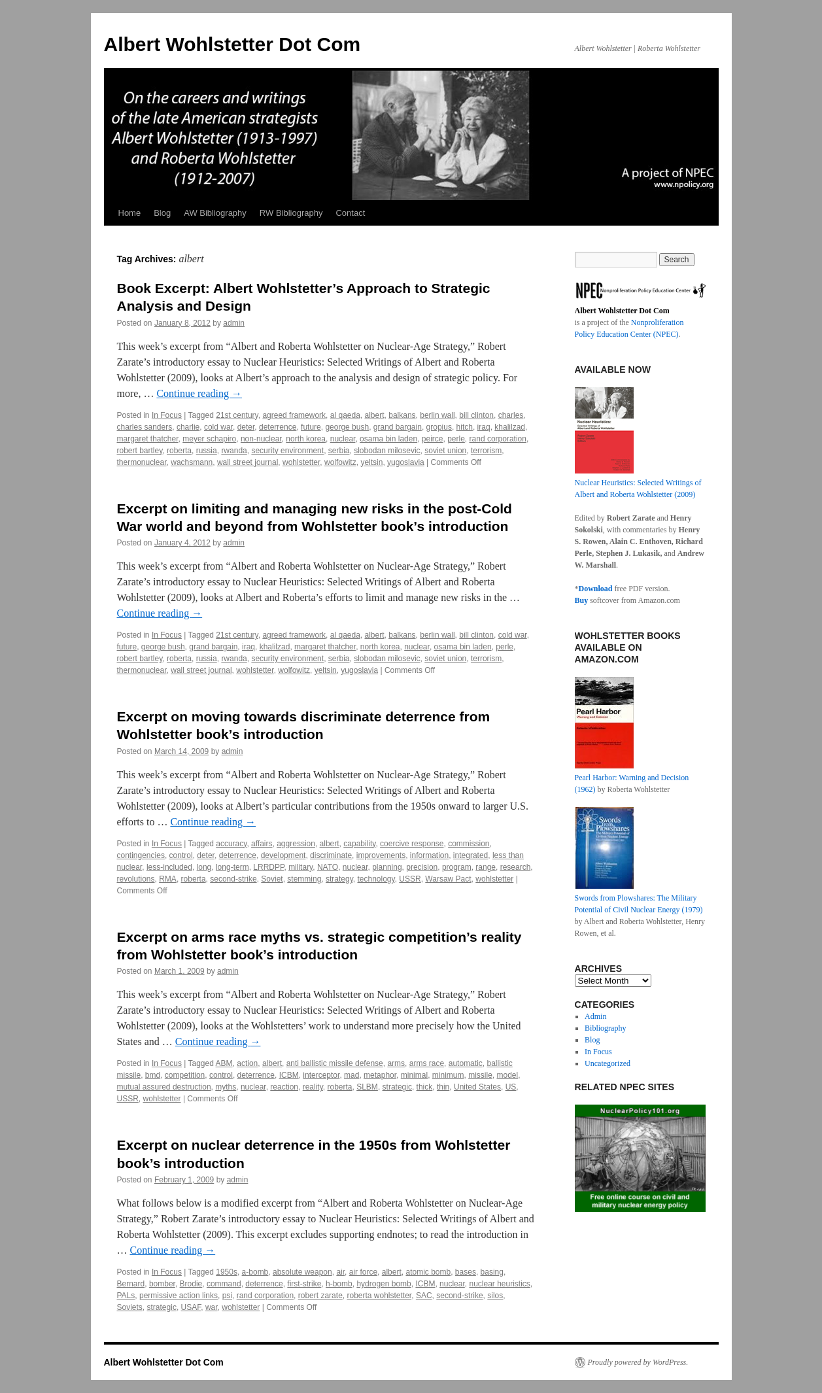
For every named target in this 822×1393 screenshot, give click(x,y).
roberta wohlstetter (379, 1295)
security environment (287, 450)
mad (351, 1075)
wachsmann (192, 462)
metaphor (380, 1075)
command (224, 1283)
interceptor (321, 1075)
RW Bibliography (291, 213)
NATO (327, 867)
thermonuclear (142, 462)
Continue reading (199, 393)
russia (206, 450)
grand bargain (397, 427)
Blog (162, 213)
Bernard (131, 1283)
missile (480, 1075)
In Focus (167, 415)
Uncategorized (607, 1063)
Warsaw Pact (448, 879)
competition (185, 1075)
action (247, 1063)
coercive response (411, 843)
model (507, 1075)
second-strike (233, 879)
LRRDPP (268, 867)
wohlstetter (301, 462)
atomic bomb (428, 1272)
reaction (284, 1087)
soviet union (445, 450)
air (340, 1272)
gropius (439, 427)
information (429, 855)
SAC (424, 1295)
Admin (595, 1016)
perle (456, 438)
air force (363, 1272)
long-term (232, 867)
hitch (464, 427)
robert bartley (140, 450)
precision (421, 867)
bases (465, 1272)
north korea (306, 438)
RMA (168, 879)
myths (225, 1087)
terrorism (486, 450)
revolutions (136, 879)
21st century (237, 415)
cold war (218, 427)
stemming (304, 879)
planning (387, 867)
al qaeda (345, 415)
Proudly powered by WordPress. (638, 1362)
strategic (397, 1087)
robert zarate (320, 1295)
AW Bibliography (215, 213)
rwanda (234, 450)
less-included (169, 867)
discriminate (331, 855)
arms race (426, 1063)
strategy (339, 879)
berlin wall (437, 415)
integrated (470, 855)
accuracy (231, 843)
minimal (414, 1075)
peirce (432, 438)
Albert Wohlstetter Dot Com (232, 44)
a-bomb (255, 1272)
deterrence (277, 427)
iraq (483, 427)
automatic (466, 1063)
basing (492, 1272)
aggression (296, 843)
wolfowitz (340, 462)
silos (495, 1295)
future (311, 427)
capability (359, 843)
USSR (409, 879)
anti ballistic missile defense (334, 1063)
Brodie (191, 1283)
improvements (380, 855)
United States (477, 1087)
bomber (162, 1283)
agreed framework (294, 415)
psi (227, 1295)
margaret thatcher (148, 438)
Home (129, 213)
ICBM (289, 1075)
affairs (261, 843)
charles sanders (145, 427)
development (283, 855)
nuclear (343, 438)
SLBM (367, 1087)
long (204, 867)
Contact (350, 213)
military (300, 867)
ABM (224, 1063)
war (211, 1307)
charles (511, 415)
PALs (126, 1295)
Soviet (272, 879)
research (515, 867)
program (456, 867)
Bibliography (605, 1028)
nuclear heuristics (499, 1283)
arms (396, 1063)
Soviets (130, 1307)
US (511, 1087)
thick (425, 1087)
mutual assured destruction (164, 1087)
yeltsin (371, 462)
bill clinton (476, 415)
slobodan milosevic (387, 450)
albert (375, 415)
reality (313, 1087)
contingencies (141, 855)
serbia (339, 450)
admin (234, 323)
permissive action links (178, 1295)
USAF (191, 1307)
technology (375, 879)
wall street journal (247, 462)
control (181, 855)
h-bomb (339, 1283)
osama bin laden (388, 438)
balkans (401, 415)
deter (246, 427)
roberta (179, 450)
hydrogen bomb (383, 1283)
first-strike (304, 1283)
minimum (448, 1075)
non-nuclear (261, 438)
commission (468, 843)
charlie (188, 427)
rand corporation (498, 438)
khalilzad (509, 427)
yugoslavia (405, 462)
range (485, 867)
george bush (347, 427)
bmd (152, 1075)
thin (443, 1087)
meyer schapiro (209, 438)
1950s (226, 1272)
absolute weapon (302, 1272)
